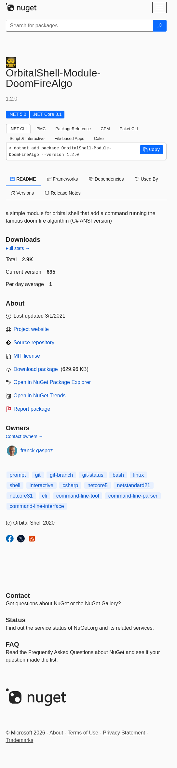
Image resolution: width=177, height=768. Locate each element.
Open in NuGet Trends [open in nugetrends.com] (40, 395)
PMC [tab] (41, 128)
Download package (36, 369)
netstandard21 (133, 485)
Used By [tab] (146, 179)
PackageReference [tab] (73, 128)
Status (16, 620)
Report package (32, 409)
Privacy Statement (124, 732)
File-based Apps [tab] (69, 138)
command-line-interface (37, 506)
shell (15, 485)
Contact (18, 595)
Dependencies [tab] (106, 179)
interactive (41, 485)
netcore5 (98, 485)
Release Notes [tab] (63, 193)
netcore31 (21, 496)
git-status (92, 475)
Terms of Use (83, 732)
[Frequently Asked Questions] (12, 644)
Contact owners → (24, 436)
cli (44, 496)
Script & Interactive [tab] (27, 138)
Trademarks (20, 740)
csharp (70, 485)
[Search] (160, 26)
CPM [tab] (105, 128)
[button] (151, 149)
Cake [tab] (99, 138)
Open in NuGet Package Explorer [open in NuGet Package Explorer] (52, 382)
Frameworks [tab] (62, 179)
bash (118, 475)
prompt (18, 475)
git (38, 475)
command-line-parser (132, 496)
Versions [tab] (22, 193)
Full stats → (18, 248)
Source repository (34, 342)
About (56, 732)
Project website (31, 329)
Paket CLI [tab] (129, 128)
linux (138, 475)
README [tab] (23, 179)
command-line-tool (77, 496)
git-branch (61, 475)
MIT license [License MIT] (27, 356)
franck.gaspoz (36, 450)
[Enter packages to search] (79, 26)
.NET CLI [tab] (18, 128)
